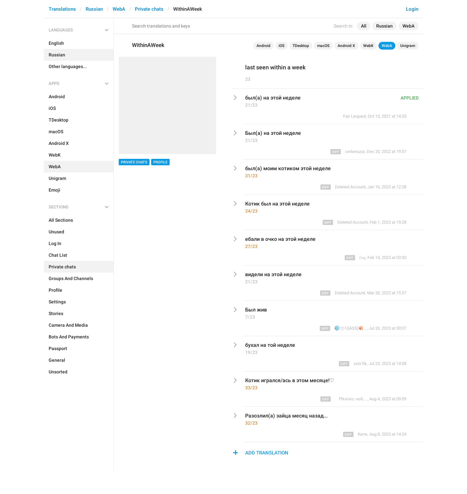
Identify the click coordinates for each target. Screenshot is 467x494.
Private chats (149, 9)
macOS (323, 45)
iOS (281, 45)
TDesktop (301, 45)
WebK (368, 45)
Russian (94, 9)
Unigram (407, 45)
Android (263, 45)
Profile (160, 162)
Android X (346, 45)
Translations (62, 9)
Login (412, 9)
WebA (119, 9)
